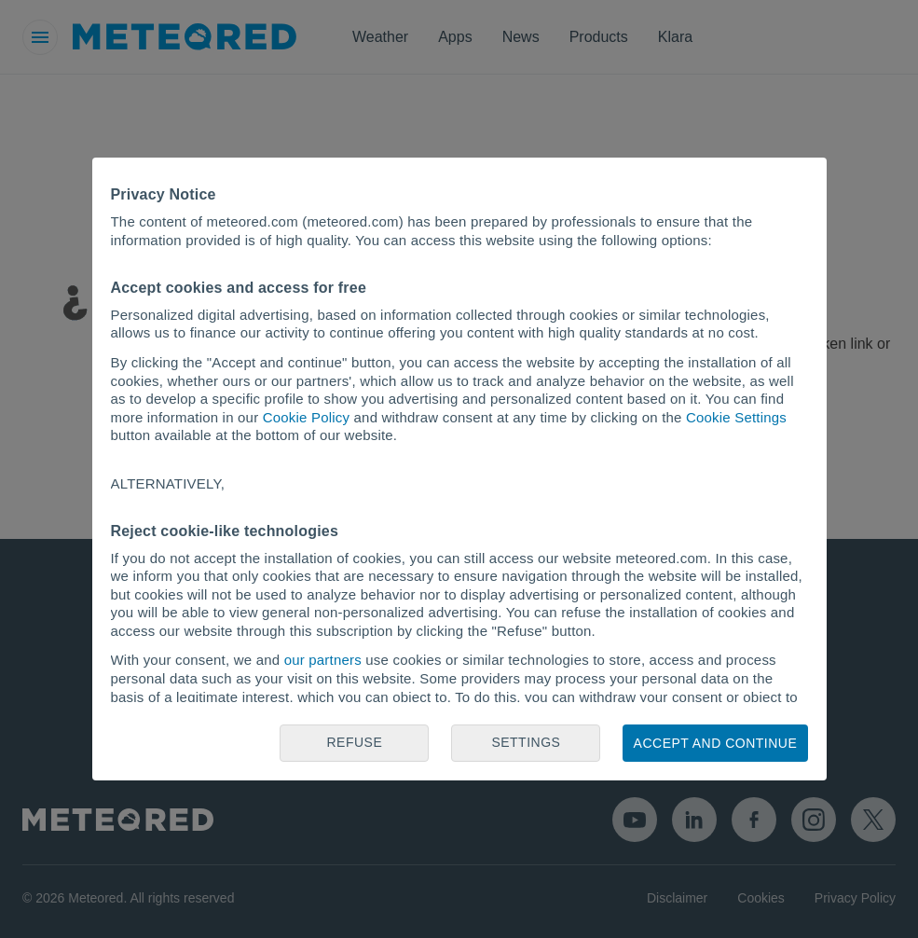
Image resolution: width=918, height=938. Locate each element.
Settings (525, 742)
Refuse (355, 742)
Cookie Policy (306, 417)
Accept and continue (716, 743)
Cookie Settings (736, 417)
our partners (323, 660)
